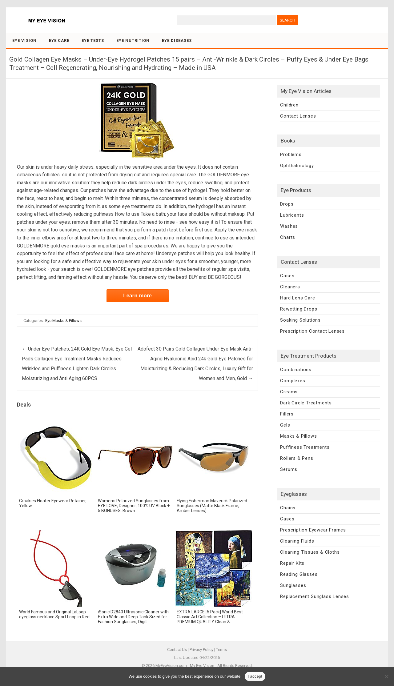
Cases (287, 276)
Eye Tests (93, 40)
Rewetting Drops (298, 309)
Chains (288, 508)
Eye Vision (24, 40)
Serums (288, 469)
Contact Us (177, 649)
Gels (285, 425)
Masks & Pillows (298, 436)
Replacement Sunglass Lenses (314, 596)
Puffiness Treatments (304, 447)
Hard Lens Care (297, 298)
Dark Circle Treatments (306, 403)
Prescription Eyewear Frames (313, 530)
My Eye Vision (202, 665)
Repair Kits (292, 563)
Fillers (287, 414)
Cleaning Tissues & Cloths (310, 552)
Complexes (292, 380)
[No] (386, 676)
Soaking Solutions (300, 320)
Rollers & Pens (296, 458)
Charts (287, 237)
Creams (289, 392)
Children (289, 105)
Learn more (137, 296)
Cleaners (290, 287)
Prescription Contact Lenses (312, 331)
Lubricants (292, 215)
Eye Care (59, 40)
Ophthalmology (297, 165)
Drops (286, 204)
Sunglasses (293, 585)
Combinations (296, 369)
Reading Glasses (298, 574)
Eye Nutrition (133, 40)
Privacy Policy (201, 649)
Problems (290, 154)
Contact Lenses (298, 116)
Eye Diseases (177, 40)
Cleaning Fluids (297, 541)
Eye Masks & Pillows (63, 320)
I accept (255, 676)
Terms (221, 649)
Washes (289, 226)
